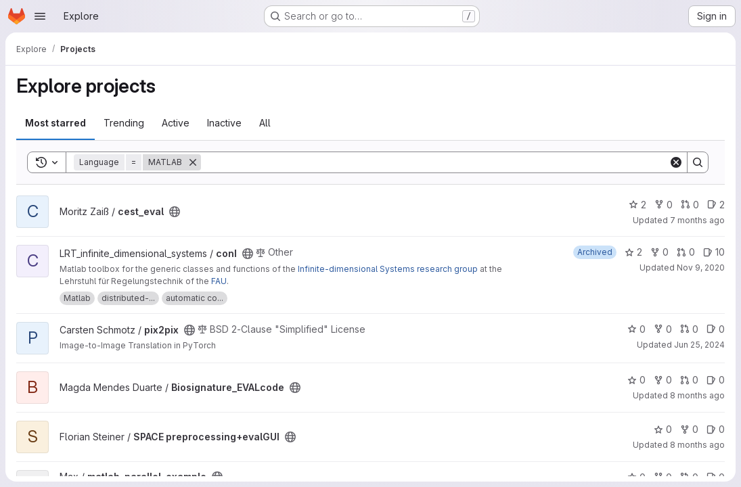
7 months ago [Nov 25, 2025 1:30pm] (697, 220)
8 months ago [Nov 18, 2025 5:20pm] (697, 395)
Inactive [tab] (224, 123)
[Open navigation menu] (40, 16)
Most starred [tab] (55, 123)
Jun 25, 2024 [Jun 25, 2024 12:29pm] (699, 345)
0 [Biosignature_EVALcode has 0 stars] (636, 380)
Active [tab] (175, 123)
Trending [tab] (124, 123)
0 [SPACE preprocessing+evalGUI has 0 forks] (689, 429)
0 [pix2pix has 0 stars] (636, 329)
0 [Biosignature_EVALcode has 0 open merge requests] (689, 380)
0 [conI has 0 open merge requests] (686, 252)
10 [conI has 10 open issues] (714, 252)
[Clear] (676, 162)
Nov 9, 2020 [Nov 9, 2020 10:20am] (701, 267)
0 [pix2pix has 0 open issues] (715, 329)
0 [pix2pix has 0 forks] (663, 329)
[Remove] (193, 162)
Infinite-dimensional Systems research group (388, 269)
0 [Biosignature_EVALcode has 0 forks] (663, 380)
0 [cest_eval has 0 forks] (663, 204)
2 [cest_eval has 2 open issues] (716, 204)
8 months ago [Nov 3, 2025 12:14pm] (697, 445)
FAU (219, 281)
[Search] (435, 162)
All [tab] (265, 123)
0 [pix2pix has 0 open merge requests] (689, 329)
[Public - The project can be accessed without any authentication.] (174, 211)
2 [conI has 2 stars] (633, 252)
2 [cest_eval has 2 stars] (637, 204)
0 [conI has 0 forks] (659, 252)
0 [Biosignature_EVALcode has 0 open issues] (715, 380)
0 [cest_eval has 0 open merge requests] (690, 204)
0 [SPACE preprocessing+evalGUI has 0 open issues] (715, 429)
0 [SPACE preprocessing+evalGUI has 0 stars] (663, 429)
